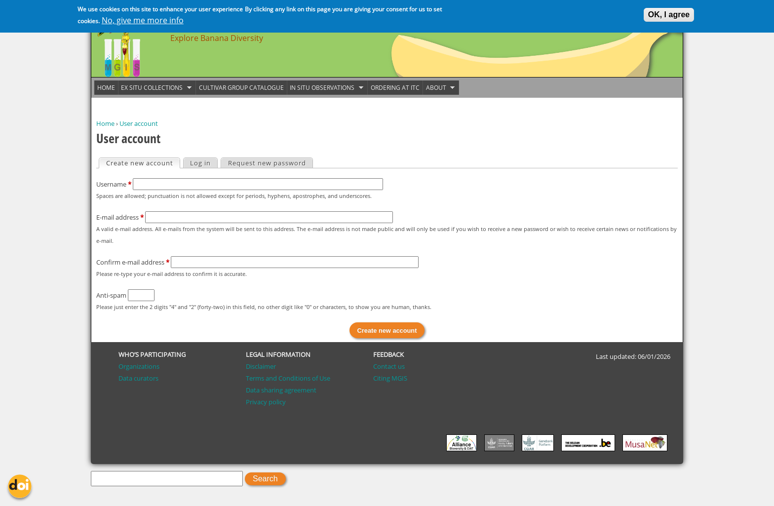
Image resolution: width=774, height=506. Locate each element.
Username (113, 184)
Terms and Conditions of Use (288, 378)
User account (138, 123)
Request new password (267, 162)
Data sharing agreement (281, 390)
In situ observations (325, 88)
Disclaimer (261, 366)
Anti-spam (112, 295)
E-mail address (120, 217)
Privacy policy (266, 401)
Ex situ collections (155, 88)
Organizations (138, 366)
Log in (200, 162)
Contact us (389, 366)
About (439, 88)
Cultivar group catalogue (241, 87)
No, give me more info (143, 18)
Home (105, 123)
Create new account (143, 162)
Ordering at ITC (395, 87)
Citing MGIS (390, 378)
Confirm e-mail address (132, 262)
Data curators (138, 378)
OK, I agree (669, 13)
